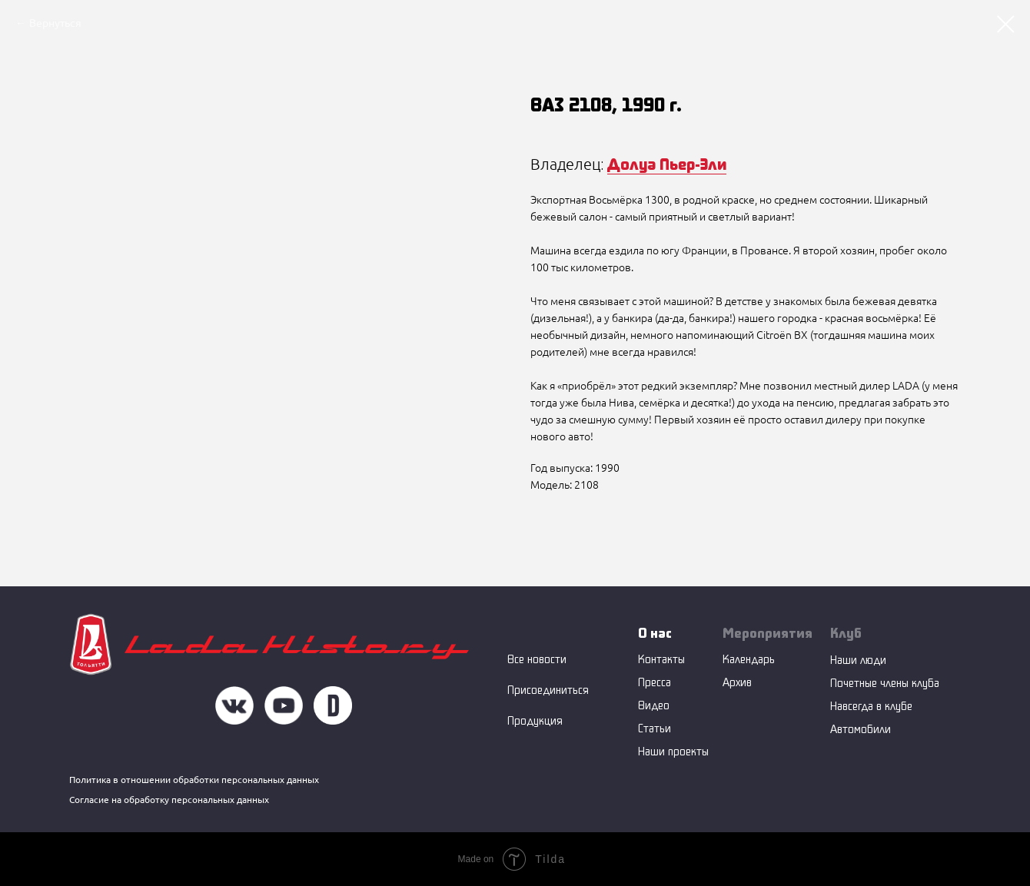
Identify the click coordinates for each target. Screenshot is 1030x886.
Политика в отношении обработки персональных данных (194, 780)
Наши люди (858, 659)
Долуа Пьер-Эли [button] (666, 164)
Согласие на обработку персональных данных (169, 800)
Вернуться (55, 23)
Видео (654, 705)
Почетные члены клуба (884, 682)
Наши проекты (673, 751)
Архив (737, 682)
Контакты (661, 659)
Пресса (654, 682)
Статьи (654, 728)
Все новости (536, 659)
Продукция (535, 720)
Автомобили (860, 729)
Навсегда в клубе (871, 706)
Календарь (749, 659)
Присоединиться (548, 689)
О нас (655, 633)
